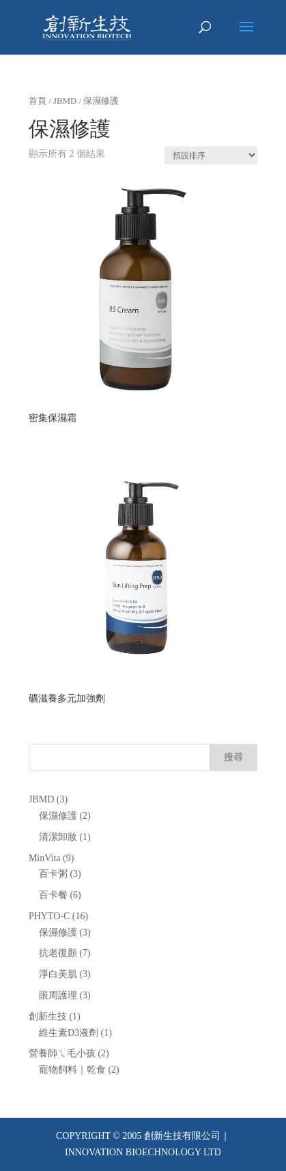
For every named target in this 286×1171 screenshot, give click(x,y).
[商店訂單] (211, 155)
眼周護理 (58, 995)
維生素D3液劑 (68, 1033)
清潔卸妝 (58, 837)
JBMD (64, 101)
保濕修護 (58, 816)
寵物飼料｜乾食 (72, 1070)
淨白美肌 (58, 974)
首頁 (37, 101)
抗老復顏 (58, 953)
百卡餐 (53, 895)
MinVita (45, 858)
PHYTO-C (49, 916)
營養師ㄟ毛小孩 (62, 1053)
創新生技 (48, 1016)
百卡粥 (53, 874)
